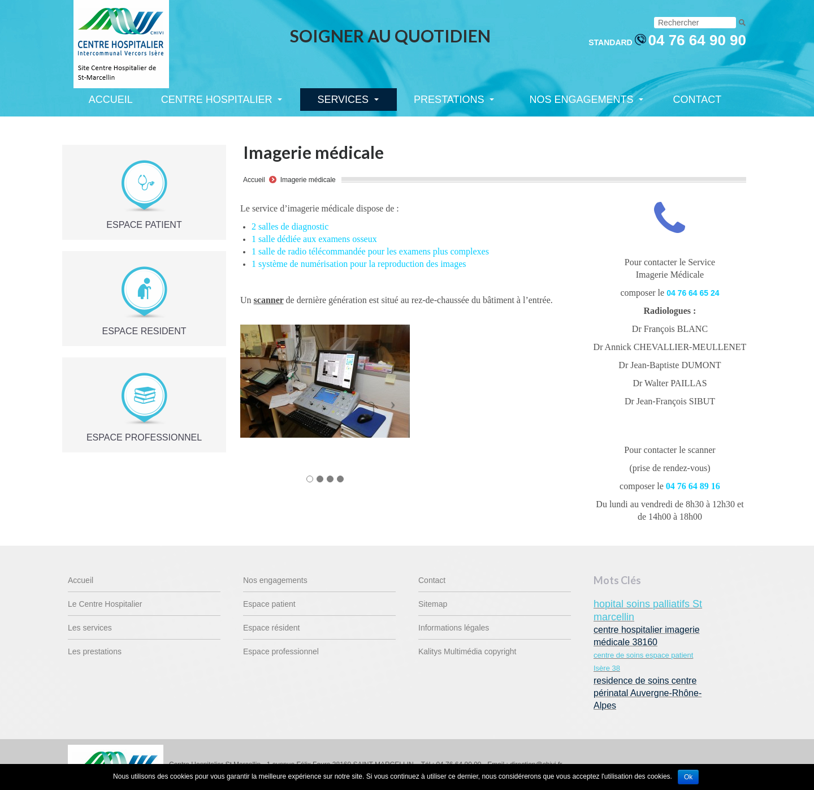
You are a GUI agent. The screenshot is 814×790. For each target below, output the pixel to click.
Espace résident (271, 627)
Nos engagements (275, 580)
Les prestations (95, 651)
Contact (431, 580)
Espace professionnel (281, 651)
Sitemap (432, 603)
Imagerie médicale (308, 180)
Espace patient (269, 603)
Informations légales (453, 627)
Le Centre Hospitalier (105, 603)
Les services (90, 627)
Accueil (254, 180)
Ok (688, 777)
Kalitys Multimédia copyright (467, 651)
